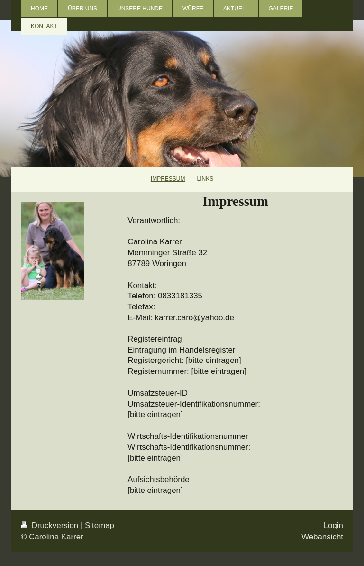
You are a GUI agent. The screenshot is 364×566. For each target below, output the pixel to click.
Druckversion (51, 525)
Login (333, 525)
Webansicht (322, 536)
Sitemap (99, 525)
